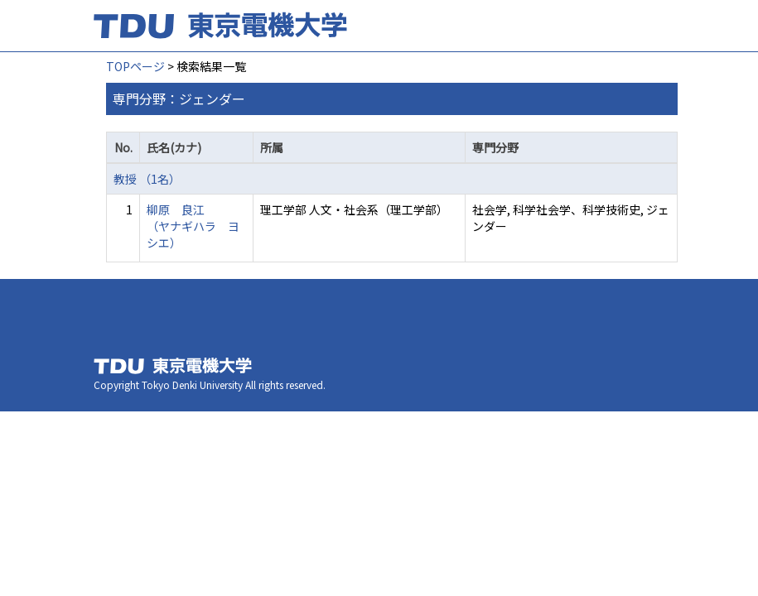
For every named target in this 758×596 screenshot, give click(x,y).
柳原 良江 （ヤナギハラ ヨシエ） (193, 226)
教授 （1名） (147, 179)
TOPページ (135, 66)
